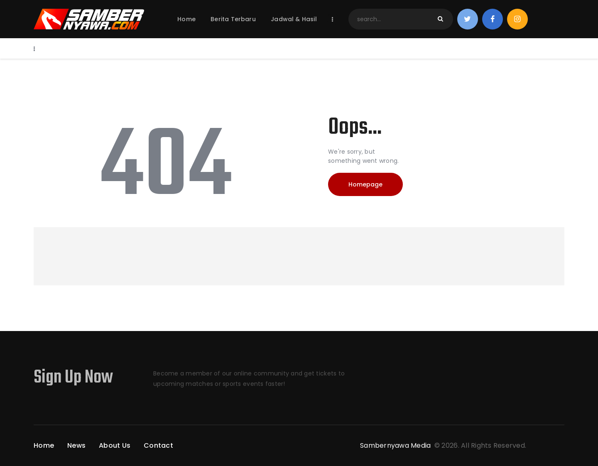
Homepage (365, 184)
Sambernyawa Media (396, 445)
